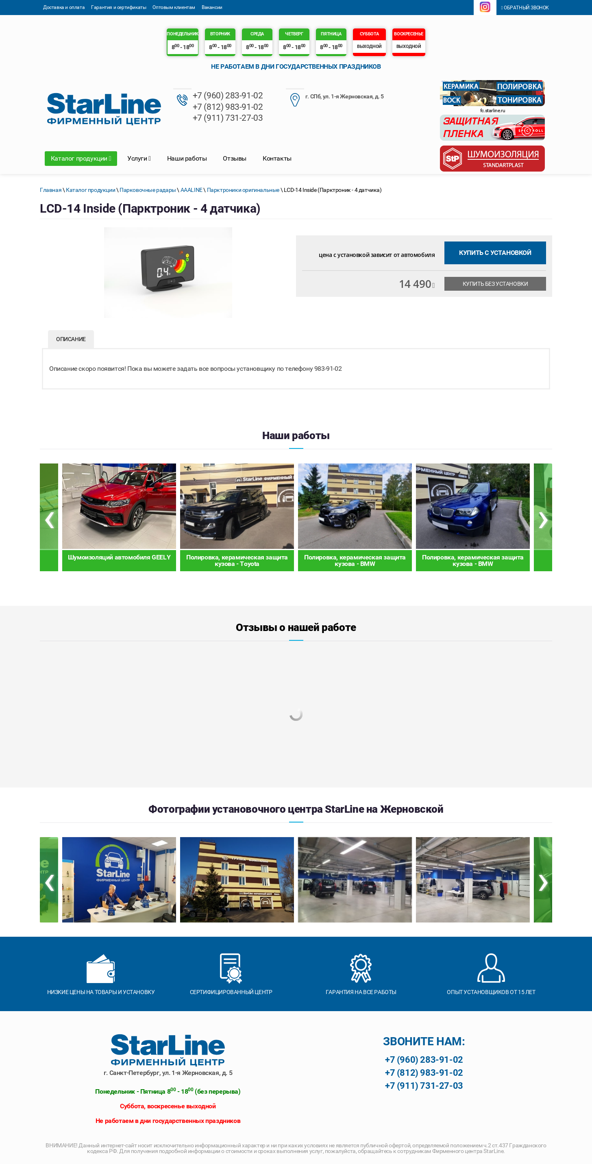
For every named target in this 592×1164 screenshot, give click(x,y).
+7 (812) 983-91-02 (228, 107)
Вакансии (212, 7)
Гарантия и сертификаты (118, 7)
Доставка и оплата (64, 7)
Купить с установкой (495, 253)
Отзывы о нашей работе (296, 627)
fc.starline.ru (492, 110)
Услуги (139, 158)
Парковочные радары (148, 190)
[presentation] (49, 517)
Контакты (277, 158)
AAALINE (191, 190)
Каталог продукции (81, 158)
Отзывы (234, 158)
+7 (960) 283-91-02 (228, 96)
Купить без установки (495, 284)
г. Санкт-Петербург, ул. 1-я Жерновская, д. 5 (168, 1073)
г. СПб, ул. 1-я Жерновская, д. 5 (335, 97)
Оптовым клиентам (173, 7)
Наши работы (187, 158)
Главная (50, 190)
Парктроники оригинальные (243, 190)
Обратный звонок (525, 8)
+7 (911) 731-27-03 (228, 118)
